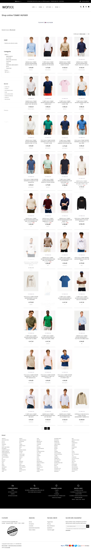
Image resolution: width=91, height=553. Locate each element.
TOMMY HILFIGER (40, 473)
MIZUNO (38, 463)
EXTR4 (55, 453)
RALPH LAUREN (22, 468)
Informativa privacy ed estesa (14, 548)
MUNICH (73, 463)
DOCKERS (38, 450)
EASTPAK (56, 451)
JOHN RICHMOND (5, 460)
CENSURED (4, 447)
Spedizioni (49, 531)
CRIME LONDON (57, 447)
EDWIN (73, 451)
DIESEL (20, 450)
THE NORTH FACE (57, 471)
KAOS (38, 460)
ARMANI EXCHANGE (75, 443)
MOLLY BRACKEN (57, 463)
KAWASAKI (56, 460)
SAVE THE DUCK (40, 470)
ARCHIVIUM (56, 443)
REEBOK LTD (39, 468)
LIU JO (38, 461)
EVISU (38, 453)
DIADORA (56, 448)
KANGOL (20, 460)
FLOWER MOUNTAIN (40, 454)
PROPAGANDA (74, 467)
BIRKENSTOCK (39, 444)
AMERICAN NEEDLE (22, 443)
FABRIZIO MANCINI (5, 454)
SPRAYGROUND (75, 470)
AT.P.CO (3, 444)
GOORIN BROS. (4, 457)
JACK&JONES (21, 458)
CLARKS (20, 447)
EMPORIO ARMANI (22, 453)
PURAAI (3, 468)
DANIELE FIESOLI (22, 448)
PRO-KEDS (56, 467)
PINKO (3, 467)
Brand (56, 7)
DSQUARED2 (4, 451)
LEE (2, 461)
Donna (40, 7)
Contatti (31, 529)
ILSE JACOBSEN (5, 458)
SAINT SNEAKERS (22, 470)
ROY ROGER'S (74, 468)
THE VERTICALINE (75, 471)
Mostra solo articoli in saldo (10, 43)
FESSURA (21, 454)
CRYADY (73, 447)
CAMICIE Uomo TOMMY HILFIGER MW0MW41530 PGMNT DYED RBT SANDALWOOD (65, 64)
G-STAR (20, 456)
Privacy (49, 527)
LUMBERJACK (56, 461)
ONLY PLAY (74, 464)
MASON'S (3, 463)
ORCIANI (21, 465)
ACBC (38, 441)
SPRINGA (3, 471)
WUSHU (73, 474)
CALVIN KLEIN (56, 446)
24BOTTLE (3, 441)
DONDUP (55, 450)
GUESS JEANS (22, 457)
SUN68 (20, 471)
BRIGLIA (73, 444)
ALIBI (72, 441)
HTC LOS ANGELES (75, 457)
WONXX (38, 474)
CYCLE (3, 448)
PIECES (73, 465)
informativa (68, 533)
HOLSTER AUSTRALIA (58, 457)
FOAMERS (56, 454)
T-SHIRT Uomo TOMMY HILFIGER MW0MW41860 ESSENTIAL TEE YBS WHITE (48, 64)
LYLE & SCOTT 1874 (75, 461)
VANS (3, 474)
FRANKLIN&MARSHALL (6, 456)
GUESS (38, 457)
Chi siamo (31, 527)
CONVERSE (39, 447)
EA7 (20, 451)
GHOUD (73, 456)
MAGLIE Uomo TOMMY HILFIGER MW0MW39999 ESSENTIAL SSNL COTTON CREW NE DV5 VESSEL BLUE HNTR (31, 65)
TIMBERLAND (4, 473)
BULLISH (3, 446)
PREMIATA (38, 467)
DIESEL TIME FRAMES (5, 450)
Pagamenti (50, 525)
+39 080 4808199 (85, 1)
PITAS (20, 467)
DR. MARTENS (74, 450)
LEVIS (20, 461)
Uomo (33, 7)
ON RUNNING (56, 464)
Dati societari (4, 548)
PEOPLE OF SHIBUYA (40, 465)
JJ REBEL (55, 458)
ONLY (3, 465)
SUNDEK (38, 471)
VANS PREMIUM (75, 473)
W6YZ (20, 474)
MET (20, 463)
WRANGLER (56, 474)
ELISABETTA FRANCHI (6, 453)
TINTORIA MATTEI (22, 473)
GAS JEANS (39, 456)
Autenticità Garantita (34, 531)
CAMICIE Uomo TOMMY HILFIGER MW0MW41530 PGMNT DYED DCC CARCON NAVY (81, 64)
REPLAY (55, 468)
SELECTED (56, 470)
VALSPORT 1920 (57, 473)
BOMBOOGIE (56, 444)
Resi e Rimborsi (51, 529)
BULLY (20, 446)
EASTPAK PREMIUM (40, 451)
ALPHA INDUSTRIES (5, 443)
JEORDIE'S (39, 458)
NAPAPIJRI (21, 464)
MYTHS (3, 464)
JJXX (73, 458)
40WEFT (20, 441)
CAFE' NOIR (39, 446)
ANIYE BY (38, 443)
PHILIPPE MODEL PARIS (58, 465)
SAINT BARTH (4, 470)
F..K (72, 453)
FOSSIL (73, 454)
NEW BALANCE (39, 464)
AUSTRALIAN (21, 444)
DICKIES (73, 448)
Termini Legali (50, 533)
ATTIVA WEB (7, 550)
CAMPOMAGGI (74, 446)
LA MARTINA (74, 460)
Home (30, 525)
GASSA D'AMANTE (57, 456)
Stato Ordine (32, 533)
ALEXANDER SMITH (57, 441)
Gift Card (48, 7)
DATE (38, 448)
